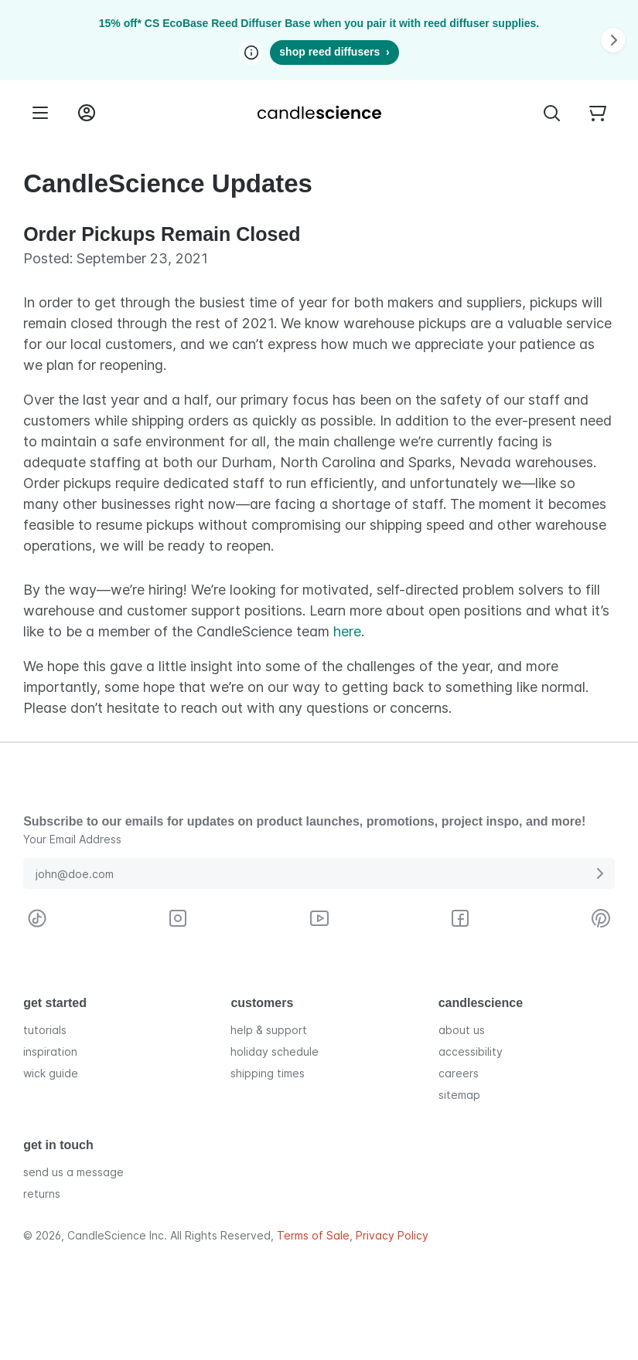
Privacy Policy (392, 1236)
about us (461, 1029)
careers (458, 1073)
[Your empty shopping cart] (598, 113)
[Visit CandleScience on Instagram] (178, 918)
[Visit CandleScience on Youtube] (319, 918)
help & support (268, 1029)
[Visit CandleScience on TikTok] (37, 918)
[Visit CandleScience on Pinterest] (601, 918)
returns (41, 1193)
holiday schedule (274, 1051)
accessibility (470, 1051)
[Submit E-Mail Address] (599, 873)
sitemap (459, 1094)
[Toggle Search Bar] (551, 113)
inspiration (50, 1051)
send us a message (73, 1172)
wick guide (50, 1073)
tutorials (45, 1029)
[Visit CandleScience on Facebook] (460, 918)
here (347, 631)
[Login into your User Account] (87, 113)
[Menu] (40, 113)
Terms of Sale (313, 1236)
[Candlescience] (319, 113)
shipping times (267, 1073)
